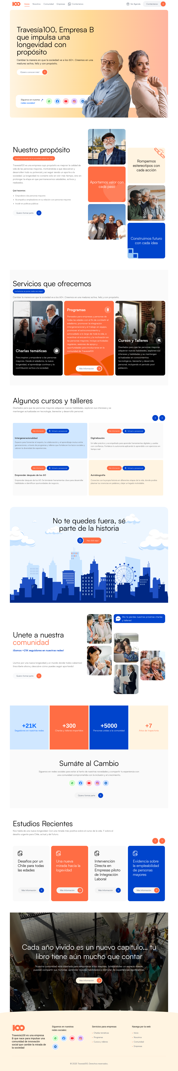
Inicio (135, 1032)
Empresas (137, 1046)
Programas (97, 1037)
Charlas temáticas (100, 1032)
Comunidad (138, 1041)
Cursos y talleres (100, 1041)
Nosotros (137, 1037)
